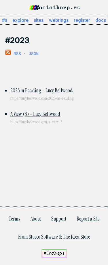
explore (20, 20)
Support (58, 218)
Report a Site (88, 218)
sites (38, 20)
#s (4, 20)
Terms (14, 218)
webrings (59, 20)
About (36, 218)
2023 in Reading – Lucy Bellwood (41, 90)
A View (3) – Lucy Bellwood (35, 113)
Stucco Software (43, 236)
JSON (34, 53)
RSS (13, 53)
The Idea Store (76, 236)
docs (100, 20)
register (82, 20)
